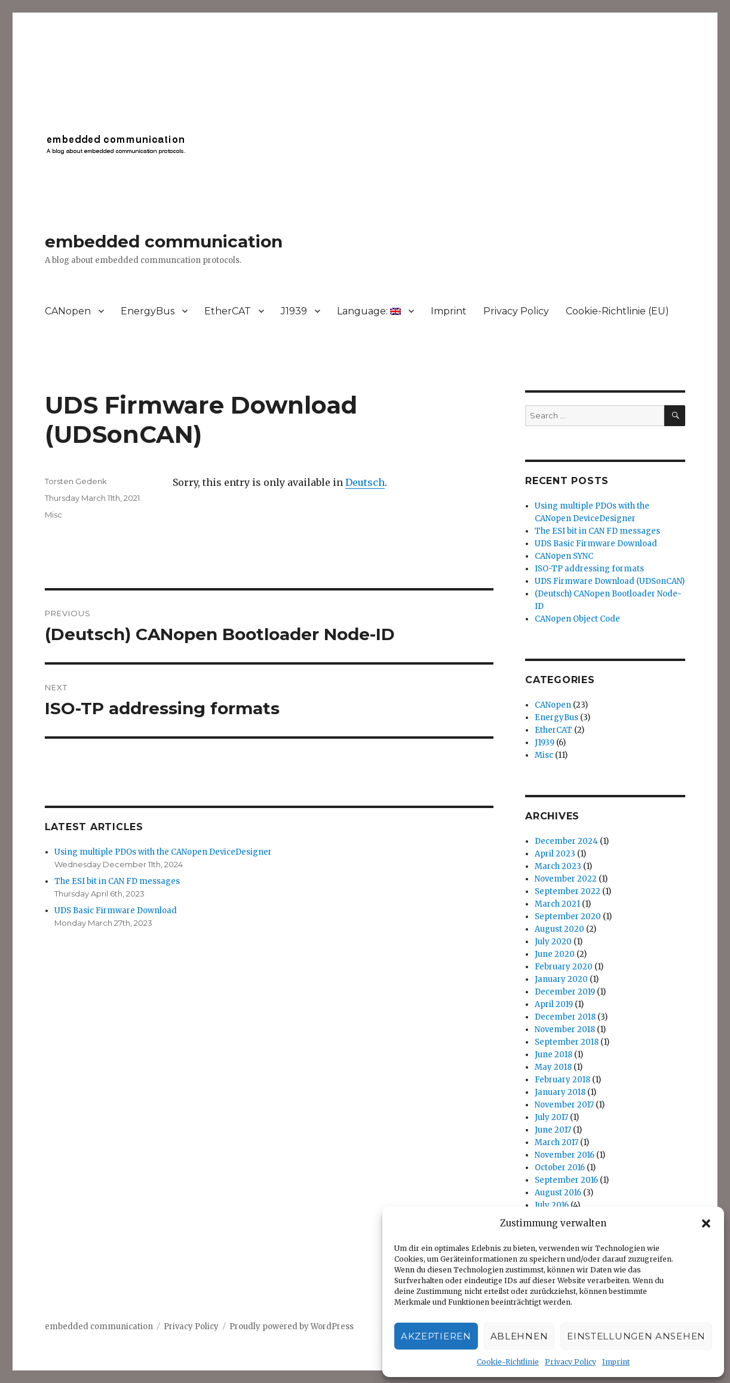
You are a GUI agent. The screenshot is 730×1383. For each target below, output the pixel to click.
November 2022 (566, 879)
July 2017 (551, 1117)
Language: (369, 311)
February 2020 (564, 967)
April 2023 (555, 854)
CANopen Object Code (577, 619)
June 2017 (553, 1130)
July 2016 (552, 1205)
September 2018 (567, 1042)
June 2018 (553, 1055)
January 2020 (561, 979)
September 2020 (568, 916)
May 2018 (553, 1067)
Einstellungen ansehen (636, 1336)
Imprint (616, 1361)
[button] (706, 1223)
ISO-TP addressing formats (589, 569)
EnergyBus (147, 311)
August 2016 (558, 1193)
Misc (53, 514)
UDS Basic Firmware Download (115, 910)
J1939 (294, 311)
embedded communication (164, 241)
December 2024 (566, 841)
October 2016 (560, 1167)
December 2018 (565, 1017)
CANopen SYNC (564, 556)
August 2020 (559, 929)
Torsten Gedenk (76, 481)
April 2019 (554, 1004)
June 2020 (555, 954)
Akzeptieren (436, 1336)
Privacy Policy (570, 1361)
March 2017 (556, 1142)
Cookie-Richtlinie (508, 1361)
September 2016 (566, 1180)
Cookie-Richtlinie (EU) (617, 311)
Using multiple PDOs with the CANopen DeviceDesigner (163, 852)
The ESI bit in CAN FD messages (117, 881)
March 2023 (558, 866)
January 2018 (560, 1092)
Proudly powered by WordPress (291, 1326)
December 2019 (565, 992)
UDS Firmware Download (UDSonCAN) (610, 581)
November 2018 (565, 1029)
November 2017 (564, 1105)
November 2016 (564, 1155)
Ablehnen (519, 1336)
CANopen (68, 311)
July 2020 (553, 942)
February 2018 (562, 1080)
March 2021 (557, 904)
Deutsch (365, 482)
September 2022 (567, 891)
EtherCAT (227, 311)
